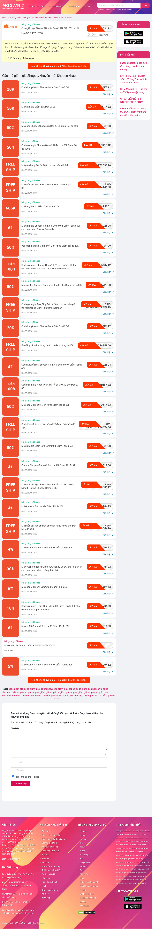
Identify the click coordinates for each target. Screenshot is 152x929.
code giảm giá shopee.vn (89, 689)
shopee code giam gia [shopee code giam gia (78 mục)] (131, 876)
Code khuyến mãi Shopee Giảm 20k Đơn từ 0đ (45, 87)
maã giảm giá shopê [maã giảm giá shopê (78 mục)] (141, 848)
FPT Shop (84, 854)
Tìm (145, 5)
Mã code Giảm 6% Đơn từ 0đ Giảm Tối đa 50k (44, 587)
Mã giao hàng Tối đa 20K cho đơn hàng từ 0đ (44, 165)
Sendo (129, 10)
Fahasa (83, 866)
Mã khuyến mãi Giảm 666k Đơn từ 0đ (40, 206)
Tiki (113, 10)
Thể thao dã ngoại (50, 890)
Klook (124, 10)
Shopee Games (86, 894)
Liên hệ (83, 890)
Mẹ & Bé (45, 858)
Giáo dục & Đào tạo (50, 882)
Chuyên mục (56, 6)
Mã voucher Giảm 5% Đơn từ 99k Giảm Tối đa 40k (46, 664)
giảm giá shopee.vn (88, 692)
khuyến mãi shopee (24, 695)
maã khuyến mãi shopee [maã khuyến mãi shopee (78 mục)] (124, 852)
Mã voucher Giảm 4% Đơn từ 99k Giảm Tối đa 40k (46, 547)
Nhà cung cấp (37, 6)
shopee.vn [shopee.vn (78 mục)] (119, 876)
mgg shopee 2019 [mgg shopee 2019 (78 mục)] (129, 855)
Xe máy (45, 894)
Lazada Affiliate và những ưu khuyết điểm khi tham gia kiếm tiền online (133, 112)
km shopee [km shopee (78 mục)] (127, 845)
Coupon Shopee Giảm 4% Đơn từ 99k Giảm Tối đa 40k (49, 465)
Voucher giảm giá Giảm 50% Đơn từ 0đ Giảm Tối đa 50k (49, 245)
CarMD (83, 902)
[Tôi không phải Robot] (27, 776)
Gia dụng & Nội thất (50, 851)
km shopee (76, 695)
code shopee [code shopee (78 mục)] (138, 834)
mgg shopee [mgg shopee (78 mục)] (137, 852)
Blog (87, 6)
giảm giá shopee (68, 692)
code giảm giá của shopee (37, 689)
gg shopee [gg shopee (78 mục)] (127, 838)
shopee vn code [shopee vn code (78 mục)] (126, 883)
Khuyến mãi (73, 6)
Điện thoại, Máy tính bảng (53, 839)
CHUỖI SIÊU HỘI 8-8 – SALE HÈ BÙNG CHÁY (16, 904)
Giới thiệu (84, 874)
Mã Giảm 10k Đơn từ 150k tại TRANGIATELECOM (29, 645)
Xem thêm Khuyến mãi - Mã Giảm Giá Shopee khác (59, 66)
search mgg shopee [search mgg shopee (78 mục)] (134, 873)
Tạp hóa (45, 854)
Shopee (108, 10)
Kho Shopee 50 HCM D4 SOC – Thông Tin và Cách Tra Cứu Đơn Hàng (133, 79)
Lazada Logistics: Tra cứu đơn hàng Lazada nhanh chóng (133, 66)
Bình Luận (15, 728)
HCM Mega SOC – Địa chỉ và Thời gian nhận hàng (17, 895)
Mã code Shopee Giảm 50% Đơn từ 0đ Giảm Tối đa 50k (49, 126)
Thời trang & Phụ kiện (51, 870)
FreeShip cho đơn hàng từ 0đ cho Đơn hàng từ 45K (47, 345)
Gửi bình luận (20, 783)
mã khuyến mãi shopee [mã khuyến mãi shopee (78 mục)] (135, 866)
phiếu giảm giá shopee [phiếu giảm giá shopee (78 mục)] (137, 869)
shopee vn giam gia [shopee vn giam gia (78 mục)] (139, 883)
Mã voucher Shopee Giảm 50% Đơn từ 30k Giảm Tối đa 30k (51, 285)
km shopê (64, 695)
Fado (82, 858)
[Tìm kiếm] (118, 5)
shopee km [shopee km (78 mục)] (122, 880)
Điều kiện (108, 94)
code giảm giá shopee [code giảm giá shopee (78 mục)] (142, 831)
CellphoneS (85, 862)
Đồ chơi (45, 862)
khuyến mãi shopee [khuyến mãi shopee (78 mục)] (132, 841)
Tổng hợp (46, 898)
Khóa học (46, 878)
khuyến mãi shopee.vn (46, 695)
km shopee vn (90, 695)
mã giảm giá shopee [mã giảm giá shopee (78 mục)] (128, 859)
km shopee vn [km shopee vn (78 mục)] (136, 845)
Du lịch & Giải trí (49, 874)
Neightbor (84, 905)
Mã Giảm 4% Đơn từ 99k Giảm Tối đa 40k (42, 506)
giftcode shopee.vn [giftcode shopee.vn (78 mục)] (137, 838)
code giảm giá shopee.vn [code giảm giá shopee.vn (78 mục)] (124, 834)
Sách (44, 886)
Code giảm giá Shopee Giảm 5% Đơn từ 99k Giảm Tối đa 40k (50, 28)
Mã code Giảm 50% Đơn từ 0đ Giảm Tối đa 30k (45, 405)
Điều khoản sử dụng (89, 886)
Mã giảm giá (30, 83)
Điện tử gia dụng (49, 843)
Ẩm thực (46, 831)
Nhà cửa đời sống (50, 847)
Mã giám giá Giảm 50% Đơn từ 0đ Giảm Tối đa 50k (47, 446)
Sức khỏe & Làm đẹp (51, 866)
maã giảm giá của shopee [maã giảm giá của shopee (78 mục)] (125, 848)
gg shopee (33, 692)
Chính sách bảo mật (89, 882)
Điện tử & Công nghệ (51, 835)
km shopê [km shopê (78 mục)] (145, 845)
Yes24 (82, 847)
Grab (82, 870)
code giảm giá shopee (63, 689)
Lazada (118, 10)
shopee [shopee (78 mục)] (143, 873)
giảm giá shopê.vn (49, 692)
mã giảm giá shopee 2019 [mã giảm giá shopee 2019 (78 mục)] (132, 862)
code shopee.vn (19, 692)
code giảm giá (15, 689)
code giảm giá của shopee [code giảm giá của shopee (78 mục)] (125, 831)
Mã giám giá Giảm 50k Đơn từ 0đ (38, 106)
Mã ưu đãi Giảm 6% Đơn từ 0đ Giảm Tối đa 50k (45, 626)
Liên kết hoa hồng (88, 898)
